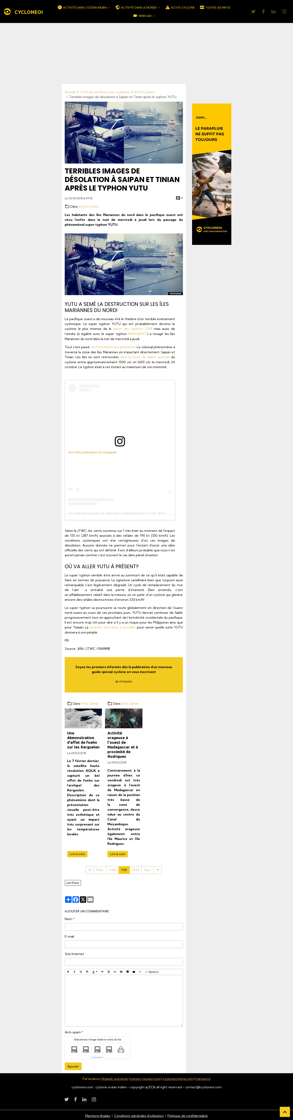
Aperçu (152, 971)
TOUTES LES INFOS (215, 7)
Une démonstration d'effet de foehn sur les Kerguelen (83, 739)
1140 (112, 869)
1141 (124, 869)
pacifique (73, 881)
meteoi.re (203, 1077)
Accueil (70, 92)
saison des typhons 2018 (132, 329)
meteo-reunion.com (145, 1077)
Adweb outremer (114, 1077)
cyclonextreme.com (178, 1077)
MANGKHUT (137, 334)
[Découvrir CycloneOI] (212, 174)
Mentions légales (97, 1114)
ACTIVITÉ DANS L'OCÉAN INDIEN (82, 7)
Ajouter (73, 1065)
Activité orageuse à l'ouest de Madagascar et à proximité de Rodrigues (122, 743)
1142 (135, 869)
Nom (68, 918)
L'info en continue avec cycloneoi (105, 92)
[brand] (23, 11)
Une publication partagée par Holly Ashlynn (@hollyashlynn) (106, 512)
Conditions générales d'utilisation (139, 1114)
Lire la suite (77, 853)
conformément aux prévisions (113, 347)
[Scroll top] (285, 1112)
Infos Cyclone (144, 92)
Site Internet (74, 953)
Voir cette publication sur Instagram (92, 451)
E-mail (69, 935)
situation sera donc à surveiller (113, 626)
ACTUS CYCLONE (180, 7)
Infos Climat (90, 702)
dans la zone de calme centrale (145, 356)
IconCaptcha (97, 1056)
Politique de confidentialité (188, 1114)
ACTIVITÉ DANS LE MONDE (136, 7)
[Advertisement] (146, 53)
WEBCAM (142, 15)
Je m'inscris (124, 680)
